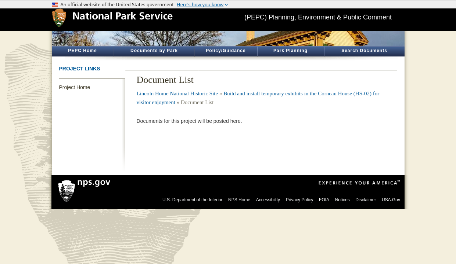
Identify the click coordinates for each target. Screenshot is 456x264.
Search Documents (364, 50)
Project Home (74, 87)
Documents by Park (154, 50)
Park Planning (290, 50)
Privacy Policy (299, 199)
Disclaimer (365, 199)
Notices (342, 199)
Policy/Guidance (225, 50)
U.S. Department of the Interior (192, 199)
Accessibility (268, 199)
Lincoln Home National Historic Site (177, 93)
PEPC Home (82, 50)
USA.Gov (391, 199)
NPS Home (239, 199)
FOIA (324, 199)
